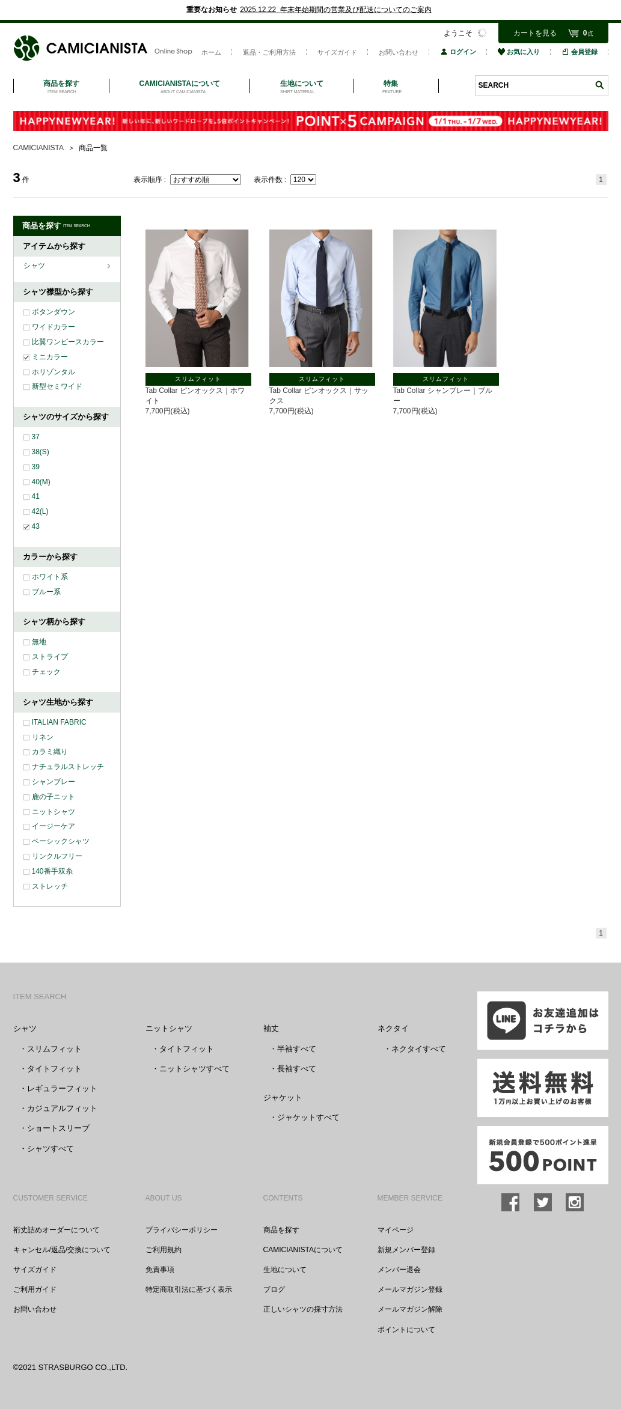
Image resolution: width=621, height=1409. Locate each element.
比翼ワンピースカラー (68, 342)
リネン (43, 737)
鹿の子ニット (53, 797)
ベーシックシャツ (61, 841)
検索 (599, 85)
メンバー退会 (399, 1269)
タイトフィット (54, 1068)
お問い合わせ (398, 52)
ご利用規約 (163, 1250)
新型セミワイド (57, 386)
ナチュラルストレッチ (68, 766)
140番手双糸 (52, 871)
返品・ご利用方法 (269, 52)
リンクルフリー (57, 856)
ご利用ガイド (35, 1289)
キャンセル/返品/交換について (62, 1250)
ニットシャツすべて (194, 1068)
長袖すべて (296, 1068)
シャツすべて (50, 1148)
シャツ (35, 265)
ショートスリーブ (58, 1128)
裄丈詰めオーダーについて (56, 1230)
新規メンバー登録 (406, 1250)
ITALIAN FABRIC (59, 722)
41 (36, 496)
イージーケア (53, 826)
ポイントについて (406, 1329)
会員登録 (579, 51)
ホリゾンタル (53, 372)
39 (36, 467)
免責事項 (159, 1269)
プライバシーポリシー (181, 1230)
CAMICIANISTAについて (303, 1250)
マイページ (396, 1230)
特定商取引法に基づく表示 (188, 1289)
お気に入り (519, 51)
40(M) (41, 482)
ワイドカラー (53, 327)
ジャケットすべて (308, 1117)
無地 (39, 642)
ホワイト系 (50, 577)
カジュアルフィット (62, 1108)
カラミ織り (50, 751)
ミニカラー (50, 357)
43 (36, 526)
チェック (46, 672)
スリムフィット (54, 1048)
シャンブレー (53, 782)
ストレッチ (50, 886)
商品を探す (281, 1230)
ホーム (211, 52)
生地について (285, 1269)
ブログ (274, 1289)
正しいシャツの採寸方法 (303, 1309)
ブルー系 (46, 592)
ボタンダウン (53, 312)
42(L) (40, 511)
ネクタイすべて (418, 1048)
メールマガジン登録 (410, 1289)
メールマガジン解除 (410, 1309)
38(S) (40, 452)
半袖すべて (296, 1048)
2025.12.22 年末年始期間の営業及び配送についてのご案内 (336, 9)
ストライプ (50, 657)
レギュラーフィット (62, 1088)
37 (36, 437)
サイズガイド (337, 52)
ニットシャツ (53, 812)
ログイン (458, 51)
